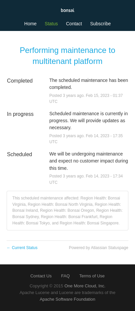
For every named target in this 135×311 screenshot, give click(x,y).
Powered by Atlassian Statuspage (98, 247)
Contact (74, 23)
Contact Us (40, 275)
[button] (100, 24)
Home (30, 23)
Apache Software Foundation (68, 299)
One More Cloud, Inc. (84, 285)
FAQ (65, 275)
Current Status (22, 247)
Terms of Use (92, 275)
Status (51, 23)
